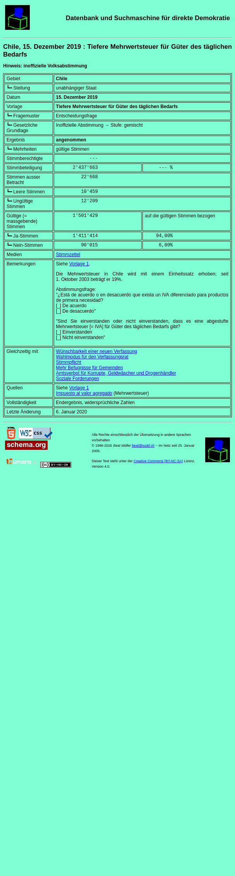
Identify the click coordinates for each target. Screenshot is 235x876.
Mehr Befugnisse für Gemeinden (89, 367)
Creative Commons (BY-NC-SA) (158, 461)
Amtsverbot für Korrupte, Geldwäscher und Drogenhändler (116, 373)
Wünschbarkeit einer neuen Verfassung (96, 351)
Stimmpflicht (68, 362)
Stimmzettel (68, 254)
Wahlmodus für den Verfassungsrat (92, 357)
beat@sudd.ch (143, 445)
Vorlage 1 (79, 264)
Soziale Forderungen (77, 378)
